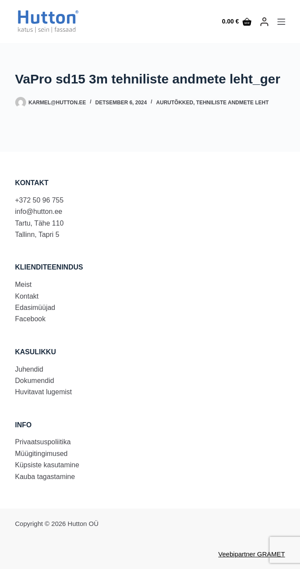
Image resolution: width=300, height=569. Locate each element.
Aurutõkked (174, 103)
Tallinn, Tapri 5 (37, 234)
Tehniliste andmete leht (232, 103)
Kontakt (27, 296)
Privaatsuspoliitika (43, 442)
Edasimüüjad (35, 307)
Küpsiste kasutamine (47, 465)
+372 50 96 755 (39, 200)
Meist (23, 284)
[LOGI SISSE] (264, 21)
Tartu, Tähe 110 (39, 223)
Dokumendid (34, 380)
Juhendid (29, 369)
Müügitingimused (41, 453)
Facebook (30, 319)
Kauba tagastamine (45, 476)
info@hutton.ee (39, 211)
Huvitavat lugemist (43, 392)
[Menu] (281, 22)
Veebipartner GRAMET (251, 554)
